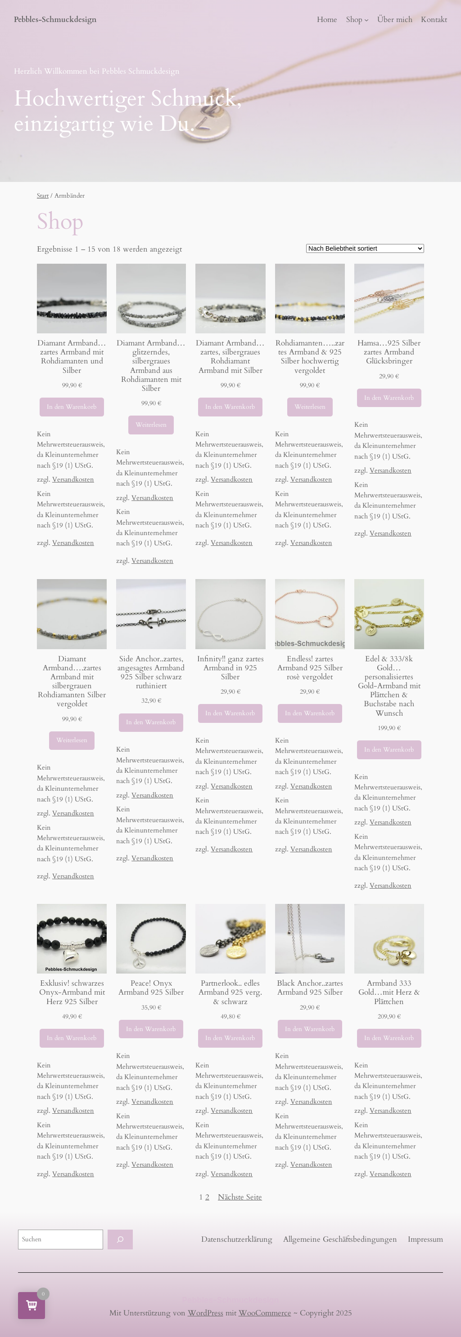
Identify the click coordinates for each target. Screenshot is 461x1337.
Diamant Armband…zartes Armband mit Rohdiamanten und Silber (71, 357)
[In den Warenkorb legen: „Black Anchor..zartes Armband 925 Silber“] (310, 1029)
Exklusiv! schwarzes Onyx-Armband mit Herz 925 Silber (72, 992)
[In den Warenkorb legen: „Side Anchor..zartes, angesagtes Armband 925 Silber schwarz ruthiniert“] (151, 722)
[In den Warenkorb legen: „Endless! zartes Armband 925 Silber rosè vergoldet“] (310, 713)
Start (43, 195)
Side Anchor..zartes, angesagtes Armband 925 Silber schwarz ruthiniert (151, 673)
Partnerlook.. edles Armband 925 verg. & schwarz (230, 992)
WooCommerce (265, 1313)
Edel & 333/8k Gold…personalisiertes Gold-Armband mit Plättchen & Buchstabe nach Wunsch (389, 686)
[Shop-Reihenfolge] (365, 248)
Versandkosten (73, 479)
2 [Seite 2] (207, 1197)
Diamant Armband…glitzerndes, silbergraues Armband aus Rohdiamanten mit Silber (151, 366)
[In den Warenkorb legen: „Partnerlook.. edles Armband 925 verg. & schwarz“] (230, 1038)
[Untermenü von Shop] (366, 20)
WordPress (205, 1313)
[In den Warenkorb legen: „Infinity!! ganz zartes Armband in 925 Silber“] (230, 713)
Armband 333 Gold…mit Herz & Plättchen (389, 992)
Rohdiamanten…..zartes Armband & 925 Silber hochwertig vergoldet (310, 357)
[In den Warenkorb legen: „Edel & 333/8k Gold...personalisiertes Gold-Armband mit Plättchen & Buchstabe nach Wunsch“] (389, 749)
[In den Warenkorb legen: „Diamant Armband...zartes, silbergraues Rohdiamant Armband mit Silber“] (230, 407)
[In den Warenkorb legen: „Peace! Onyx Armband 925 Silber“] (151, 1029)
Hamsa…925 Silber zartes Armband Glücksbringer (388, 352)
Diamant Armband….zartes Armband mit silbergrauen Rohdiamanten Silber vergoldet (72, 682)
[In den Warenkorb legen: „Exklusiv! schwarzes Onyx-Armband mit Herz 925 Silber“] (72, 1038)
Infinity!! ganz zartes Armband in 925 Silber (230, 668)
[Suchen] (120, 1239)
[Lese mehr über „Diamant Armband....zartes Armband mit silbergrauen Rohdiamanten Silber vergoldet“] (72, 740)
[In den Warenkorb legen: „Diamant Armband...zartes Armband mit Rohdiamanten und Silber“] (72, 407)
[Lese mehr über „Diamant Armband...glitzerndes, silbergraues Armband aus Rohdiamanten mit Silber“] (151, 425)
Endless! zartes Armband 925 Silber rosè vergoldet (310, 668)
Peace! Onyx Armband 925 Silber (151, 988)
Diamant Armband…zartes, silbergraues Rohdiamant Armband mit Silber (230, 357)
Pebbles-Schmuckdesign (55, 19)
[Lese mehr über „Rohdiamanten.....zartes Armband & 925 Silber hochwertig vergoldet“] (310, 407)
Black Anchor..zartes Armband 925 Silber (310, 988)
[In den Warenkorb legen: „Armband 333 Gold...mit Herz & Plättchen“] (389, 1038)
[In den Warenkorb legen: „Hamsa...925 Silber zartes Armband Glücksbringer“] (389, 398)
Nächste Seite (240, 1197)
